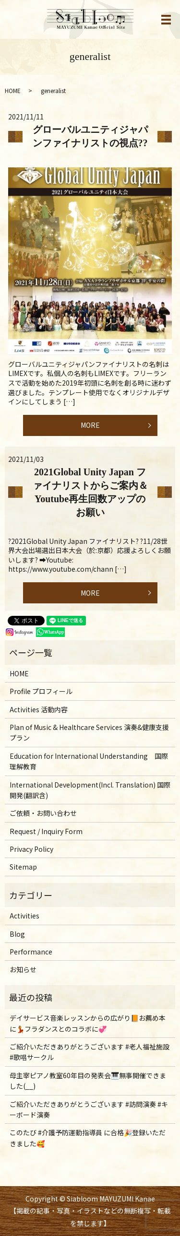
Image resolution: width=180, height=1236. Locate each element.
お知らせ (23, 969)
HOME (13, 90)
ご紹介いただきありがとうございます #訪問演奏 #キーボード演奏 (89, 1109)
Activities (24, 915)
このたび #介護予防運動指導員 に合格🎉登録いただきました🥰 (88, 1138)
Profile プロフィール (41, 691)
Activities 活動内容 (39, 709)
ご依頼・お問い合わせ (43, 813)
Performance (31, 951)
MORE (90, 425)
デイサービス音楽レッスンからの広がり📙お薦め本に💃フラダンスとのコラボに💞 (88, 1023)
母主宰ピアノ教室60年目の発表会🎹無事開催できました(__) (88, 1081)
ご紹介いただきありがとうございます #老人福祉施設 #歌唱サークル (89, 1052)
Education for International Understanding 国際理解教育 (89, 761)
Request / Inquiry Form (46, 831)
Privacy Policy (31, 849)
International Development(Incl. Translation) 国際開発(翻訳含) (90, 790)
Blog (17, 934)
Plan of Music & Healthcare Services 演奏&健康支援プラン (89, 732)
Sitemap (23, 866)
